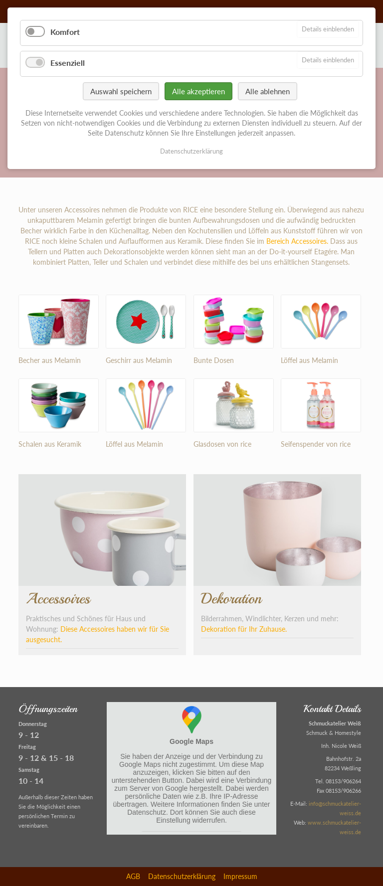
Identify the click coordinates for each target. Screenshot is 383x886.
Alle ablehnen (267, 91)
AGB (133, 876)
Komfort (65, 31)
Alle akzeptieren (198, 91)
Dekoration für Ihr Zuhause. (244, 629)
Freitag (27, 746)
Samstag (28, 769)
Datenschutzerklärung (181, 876)
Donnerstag (32, 723)
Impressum (240, 876)
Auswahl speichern (121, 91)
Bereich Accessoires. (297, 241)
